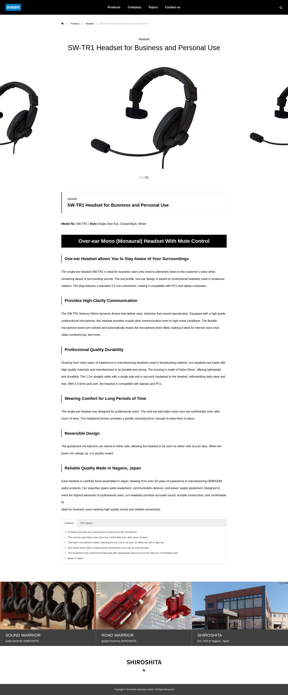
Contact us (172, 7)
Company (134, 7)
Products (114, 7)
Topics (153, 7)
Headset (144, 39)
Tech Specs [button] (86, 523)
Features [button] (69, 523)
